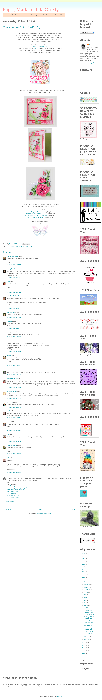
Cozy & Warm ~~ (89, 625)
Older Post (73, 509)
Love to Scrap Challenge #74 (35, 217)
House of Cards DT (12, 491)
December (87, 582)
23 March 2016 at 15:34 (14, 366)
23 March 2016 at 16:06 (14, 375)
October (86, 587)
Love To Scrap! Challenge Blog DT (17, 488)
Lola (8, 457)
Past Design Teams (17, 15)
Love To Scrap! (11, 486)
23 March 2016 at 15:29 (14, 351)
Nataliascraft (11, 312)
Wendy (36, 48)
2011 (84, 653)
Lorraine (9, 321)
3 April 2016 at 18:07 (13, 498)
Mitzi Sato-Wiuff (12, 391)
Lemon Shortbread (53, 56)
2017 (84, 577)
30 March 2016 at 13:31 (14, 472)
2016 (84, 579)
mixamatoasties (12, 445)
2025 (84, 556)
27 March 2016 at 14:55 (14, 441)
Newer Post (7, 509)
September (87, 589)
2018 (84, 574)
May (85, 600)
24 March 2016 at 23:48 (14, 407)
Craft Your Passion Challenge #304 (35, 213)
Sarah (8, 370)
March (86, 605)
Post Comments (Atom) (44, 513)
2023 (84, 561)
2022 (84, 564)
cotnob (9, 355)
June (85, 597)
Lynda (9, 411)
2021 (84, 566)
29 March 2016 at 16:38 (14, 454)
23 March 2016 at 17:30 (14, 387)
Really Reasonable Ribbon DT (15, 489)
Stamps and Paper (12, 256)
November (87, 584)
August (86, 592)
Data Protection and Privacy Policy (53, 15)
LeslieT (9, 476)
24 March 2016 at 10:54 (14, 398)
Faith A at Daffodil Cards (14, 296)
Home (6, 15)
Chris (8, 281)
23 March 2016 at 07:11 (14, 292)
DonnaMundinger (12, 378)
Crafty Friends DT (12, 493)
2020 (84, 569)
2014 (84, 645)
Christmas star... (88, 610)
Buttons (86, 607)
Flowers (29, 246)
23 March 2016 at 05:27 (14, 265)
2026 (84, 553)
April (85, 602)
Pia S (8, 434)
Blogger (59, 696)
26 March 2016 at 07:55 (14, 430)
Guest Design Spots (33, 15)
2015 (84, 642)
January (86, 639)
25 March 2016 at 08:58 (14, 418)
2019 (84, 572)
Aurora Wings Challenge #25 (35, 212)
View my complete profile (87, 63)
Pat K (90, 45)
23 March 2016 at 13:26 (14, 317)
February (87, 637)
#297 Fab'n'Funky (13, 246)
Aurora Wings (23, 246)
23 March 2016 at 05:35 (14, 277)
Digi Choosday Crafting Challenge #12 (35, 215)
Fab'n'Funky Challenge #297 (40, 46)
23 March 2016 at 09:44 (14, 308)
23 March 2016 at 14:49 (14, 328)
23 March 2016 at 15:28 (14, 337)
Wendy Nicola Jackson (14, 269)
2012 (84, 650)
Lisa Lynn (10, 402)
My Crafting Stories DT (13, 495)
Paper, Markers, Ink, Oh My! (32, 9)
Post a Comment (10, 501)
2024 (84, 559)
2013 (84, 648)
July (85, 595)
